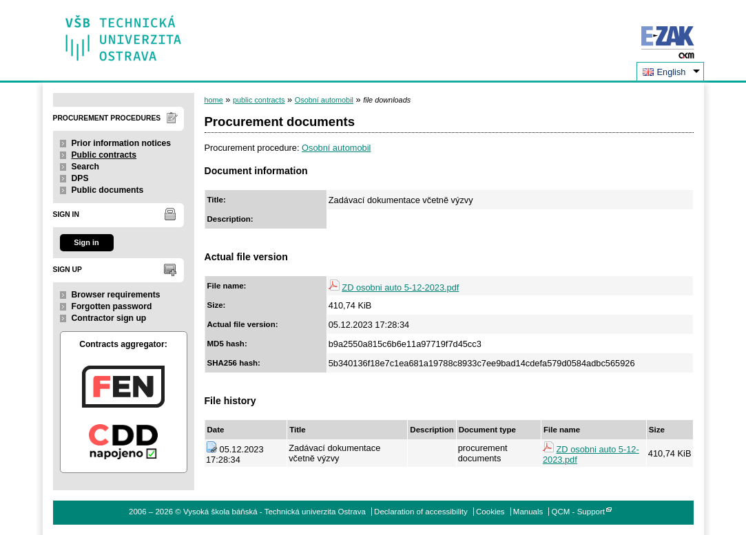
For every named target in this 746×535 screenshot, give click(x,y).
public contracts (259, 100)
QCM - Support (578, 511)
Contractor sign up (109, 318)
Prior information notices (122, 143)
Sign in (86, 242)
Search (86, 166)
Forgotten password (112, 306)
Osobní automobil (324, 100)
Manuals (528, 511)
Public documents (108, 190)
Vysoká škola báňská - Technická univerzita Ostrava (124, 33)
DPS (80, 178)
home (214, 100)
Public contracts (104, 155)
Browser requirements (116, 295)
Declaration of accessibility (421, 511)
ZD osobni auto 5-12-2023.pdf (400, 287)
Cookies (490, 511)
